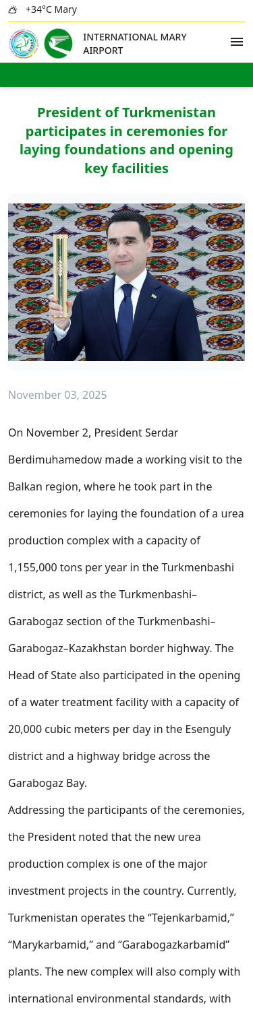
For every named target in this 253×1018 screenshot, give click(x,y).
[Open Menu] (237, 42)
